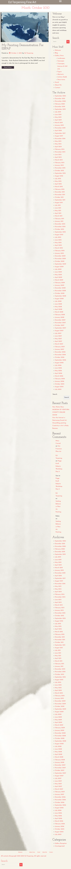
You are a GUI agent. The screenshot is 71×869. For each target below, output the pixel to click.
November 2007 (60, 322)
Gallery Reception (61, 843)
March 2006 (59, 376)
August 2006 (59, 362)
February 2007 (60, 346)
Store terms (61, 79)
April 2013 (58, 157)
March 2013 (59, 159)
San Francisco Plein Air (59, 448)
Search (55, 394)
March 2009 (59, 280)
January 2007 (59, 349)
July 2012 (58, 178)
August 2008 (59, 298)
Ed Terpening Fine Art (22, 2)
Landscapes (61, 58)
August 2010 (59, 234)
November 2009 (60, 258)
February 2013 (59, 162)
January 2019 (59, 125)
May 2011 (58, 210)
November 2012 (60, 167)
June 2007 (58, 336)
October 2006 (59, 357)
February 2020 (60, 103)
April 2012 (58, 184)
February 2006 (60, 378)
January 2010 (59, 253)
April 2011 (58, 213)
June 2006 (58, 368)
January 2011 (59, 221)
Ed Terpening (28, 53)
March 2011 (58, 216)
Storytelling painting (59, 423)
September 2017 (60, 133)
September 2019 (60, 109)
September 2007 (60, 328)
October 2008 (59, 293)
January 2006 (59, 381)
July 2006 (58, 365)
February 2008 (60, 314)
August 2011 (59, 202)
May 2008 (58, 306)
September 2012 (60, 173)
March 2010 (59, 248)
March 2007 (59, 344)
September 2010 (60, 232)
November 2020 (60, 101)
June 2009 (58, 272)
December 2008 (60, 288)
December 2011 (60, 191)
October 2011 (59, 197)
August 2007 (59, 330)
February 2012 (59, 189)
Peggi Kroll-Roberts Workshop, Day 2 (59, 466)
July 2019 (58, 111)
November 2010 (60, 226)
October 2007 (59, 325)
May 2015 (58, 141)
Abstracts (60, 74)
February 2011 (59, 218)
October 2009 (59, 261)
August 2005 (59, 386)
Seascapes (60, 60)
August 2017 (59, 135)
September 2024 (60, 95)
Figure (59, 71)
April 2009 (58, 277)
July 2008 (58, 301)
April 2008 (58, 309)
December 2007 (60, 320)
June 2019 (58, 114)
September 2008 (60, 296)
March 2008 (59, 312)
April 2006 (58, 373)
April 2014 (58, 146)
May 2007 (58, 338)
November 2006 (60, 354)
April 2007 (58, 341)
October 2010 (59, 229)
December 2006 (60, 352)
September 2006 (60, 360)
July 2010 (58, 237)
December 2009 (60, 256)
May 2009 (58, 274)
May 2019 (58, 117)
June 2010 (58, 240)
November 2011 (60, 194)
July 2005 (58, 389)
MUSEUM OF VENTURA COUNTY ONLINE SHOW (60, 412)
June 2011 (58, 207)
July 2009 (58, 269)
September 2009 (60, 264)
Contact (57, 87)
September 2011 (60, 200)
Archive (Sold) (62, 76)
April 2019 (58, 119)
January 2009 (59, 285)
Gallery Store (59, 55)
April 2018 (58, 130)
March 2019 (59, 122)
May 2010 (58, 242)
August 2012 (59, 175)
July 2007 (58, 333)
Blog (56, 52)
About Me (58, 84)
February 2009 (60, 282)
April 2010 (58, 245)
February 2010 (59, 250)
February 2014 (59, 149)
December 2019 (60, 106)
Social (57, 82)
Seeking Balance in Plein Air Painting (58, 506)
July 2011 (58, 205)
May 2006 (58, 370)
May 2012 (58, 181)
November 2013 (60, 151)
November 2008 (60, 290)
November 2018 (60, 127)
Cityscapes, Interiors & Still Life (62, 66)
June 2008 (58, 304)
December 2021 (60, 98)
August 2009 (59, 266)
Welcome (58, 50)
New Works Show (58, 406)
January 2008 (59, 317)
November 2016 (60, 138)
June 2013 (58, 154)
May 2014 (58, 143)
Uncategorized (59, 846)
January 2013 (59, 165)
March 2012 (59, 186)
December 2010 (60, 223)
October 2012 (59, 170)
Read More (8, 67)
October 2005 (59, 384)
